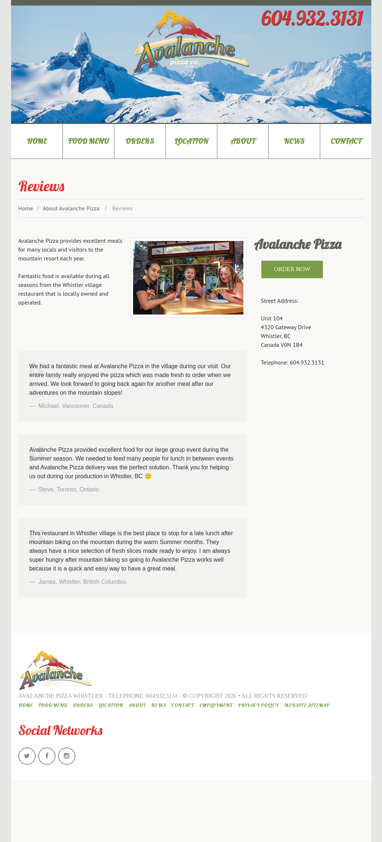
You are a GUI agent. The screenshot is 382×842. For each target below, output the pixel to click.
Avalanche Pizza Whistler (60, 696)
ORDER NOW (292, 269)
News (294, 141)
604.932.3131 (162, 696)
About (243, 141)
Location (191, 141)
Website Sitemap (306, 705)
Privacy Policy (258, 705)
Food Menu (88, 141)
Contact (346, 141)
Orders (139, 141)
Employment (215, 705)
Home (37, 141)
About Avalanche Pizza (71, 208)
